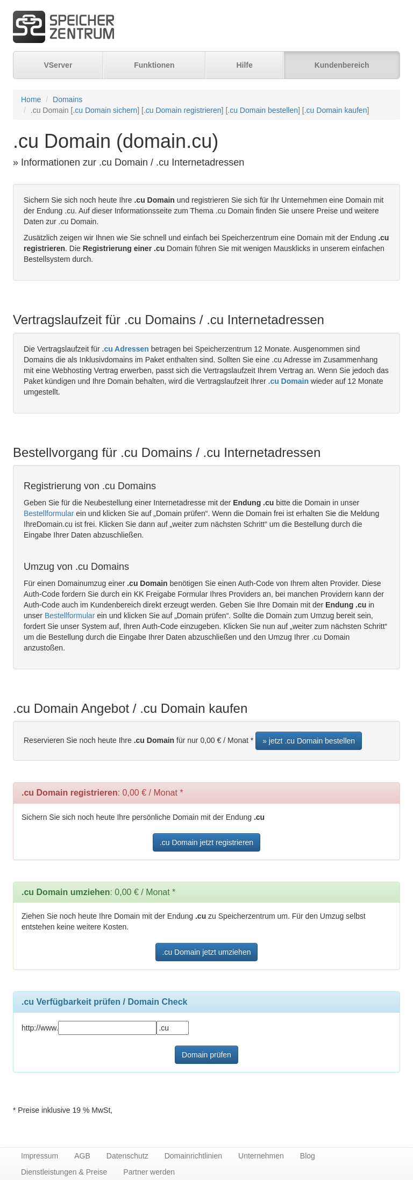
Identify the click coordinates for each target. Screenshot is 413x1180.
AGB (82, 1156)
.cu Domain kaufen (335, 110)
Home (31, 99)
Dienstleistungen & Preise (64, 1172)
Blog (307, 1156)
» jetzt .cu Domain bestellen (308, 740)
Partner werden (149, 1172)
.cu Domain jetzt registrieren (206, 842)
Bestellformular (49, 513)
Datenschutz (127, 1156)
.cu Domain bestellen (262, 110)
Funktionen (154, 65)
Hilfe (244, 65)
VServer (58, 65)
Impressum (39, 1156)
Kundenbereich (342, 65)
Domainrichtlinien (193, 1156)
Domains (67, 99)
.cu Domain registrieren (183, 110)
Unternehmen (261, 1156)
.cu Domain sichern (105, 110)
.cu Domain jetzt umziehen (206, 952)
